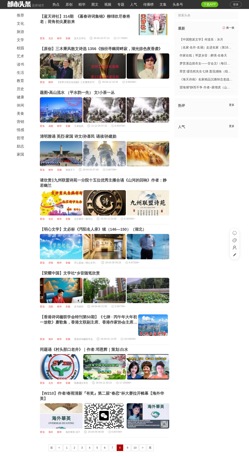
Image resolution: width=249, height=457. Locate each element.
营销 (20, 122)
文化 (20, 23)
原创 (69, 4)
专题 (120, 4)
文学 (20, 40)
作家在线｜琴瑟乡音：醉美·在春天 (203, 55)
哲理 (20, 138)
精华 (81, 4)
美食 (20, 113)
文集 (163, 4)
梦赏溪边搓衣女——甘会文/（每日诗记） (208, 63)
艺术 (20, 56)
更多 (231, 104)
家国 (20, 154)
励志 (20, 146)
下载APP (209, 4)
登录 (235, 4)
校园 (20, 48)
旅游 (20, 32)
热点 (56, 4)
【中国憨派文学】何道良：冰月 (201, 39)
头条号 (178, 4)
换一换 (228, 27)
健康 (20, 97)
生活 (20, 73)
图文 (94, 4)
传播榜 (148, 4)
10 (135, 447)
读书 (20, 64)
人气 (133, 4)
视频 (107, 4)
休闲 (20, 105)
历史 (20, 89)
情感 (20, 130)
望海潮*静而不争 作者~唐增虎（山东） (206, 87)
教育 (20, 81)
